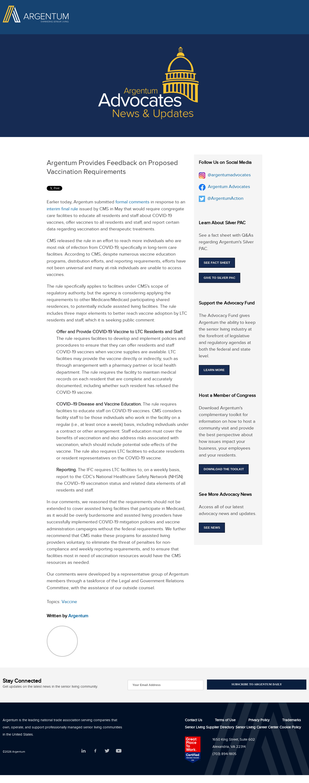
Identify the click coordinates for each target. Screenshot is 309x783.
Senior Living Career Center (256, 728)
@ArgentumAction (225, 199)
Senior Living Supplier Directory (209, 728)
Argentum (78, 616)
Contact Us (193, 721)
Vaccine (69, 602)
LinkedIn (83, 751)
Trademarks (291, 721)
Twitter (107, 751)
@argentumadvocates (228, 175)
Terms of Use (225, 721)
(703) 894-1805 (224, 755)
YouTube (118, 751)
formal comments (132, 203)
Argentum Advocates (228, 187)
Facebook (95, 751)
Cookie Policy (290, 728)
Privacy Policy (258, 721)
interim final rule (62, 209)
